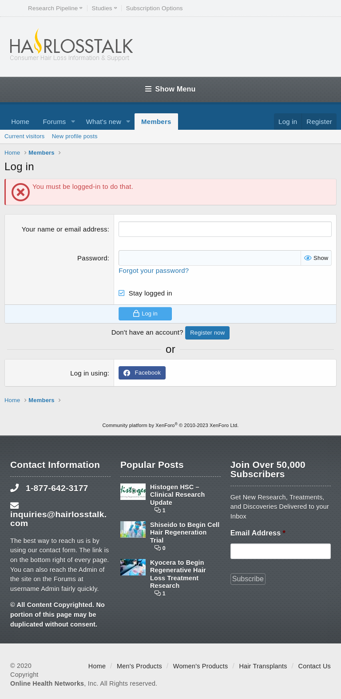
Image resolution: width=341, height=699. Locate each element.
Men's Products (139, 666)
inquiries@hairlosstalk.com (58, 518)
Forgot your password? (154, 270)
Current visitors (24, 136)
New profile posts (75, 136)
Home (20, 121)
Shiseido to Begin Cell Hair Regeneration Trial (185, 532)
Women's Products (200, 666)
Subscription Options (154, 8)
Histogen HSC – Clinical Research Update (177, 494)
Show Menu (170, 89)
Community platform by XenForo (171, 425)
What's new (103, 121)
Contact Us (314, 666)
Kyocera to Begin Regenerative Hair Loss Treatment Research (178, 574)
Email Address (257, 533)
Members (156, 121)
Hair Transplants (263, 666)
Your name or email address (64, 229)
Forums (54, 121)
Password (92, 258)
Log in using (88, 373)
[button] (73, 121)
